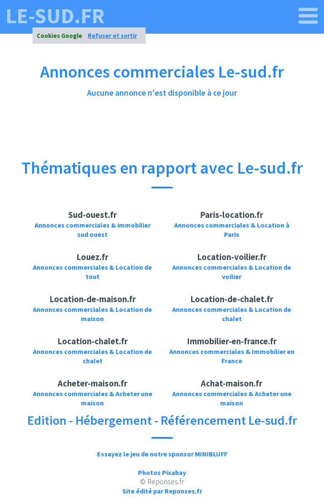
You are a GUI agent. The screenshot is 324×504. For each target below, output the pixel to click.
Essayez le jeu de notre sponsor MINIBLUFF (162, 454)
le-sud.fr (55, 16)
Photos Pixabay (162, 472)
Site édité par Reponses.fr (162, 491)
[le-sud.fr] (308, 16)
